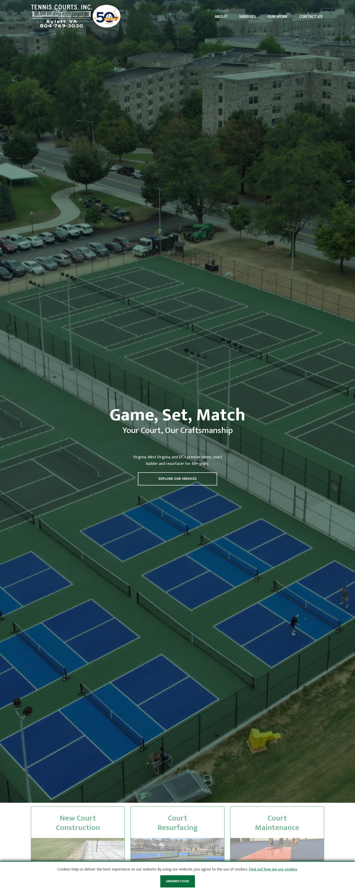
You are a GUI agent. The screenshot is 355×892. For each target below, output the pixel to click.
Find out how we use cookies (273, 869)
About (221, 16)
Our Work (277, 16)
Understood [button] (177, 881)
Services (247, 16)
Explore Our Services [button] (177, 479)
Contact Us (310, 16)
